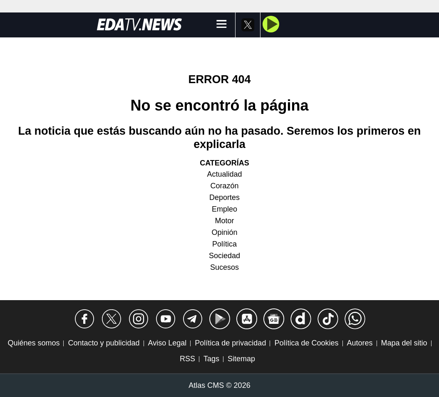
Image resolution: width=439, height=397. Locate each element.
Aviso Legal (167, 343)
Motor (224, 221)
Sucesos (224, 267)
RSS (187, 359)
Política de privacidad (230, 343)
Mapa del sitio (404, 343)
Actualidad (224, 174)
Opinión (224, 232)
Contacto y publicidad (103, 343)
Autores (360, 343)
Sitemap (241, 359)
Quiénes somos (33, 343)
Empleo (224, 209)
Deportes (224, 197)
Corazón (224, 186)
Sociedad (224, 256)
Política (224, 244)
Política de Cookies (306, 343)
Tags (211, 359)
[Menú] (221, 25)
